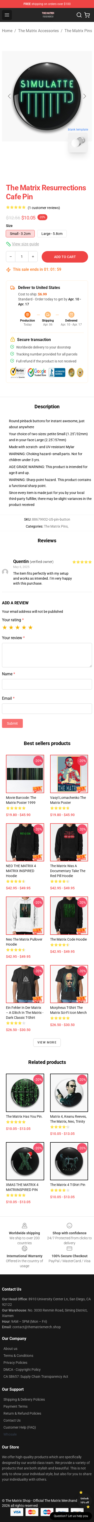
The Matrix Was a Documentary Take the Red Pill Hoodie (67, 871)
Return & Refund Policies (22, 1413)
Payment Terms (15, 1406)
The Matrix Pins (78, 30)
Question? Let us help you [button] (71, 1516)
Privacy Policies (15, 1363)
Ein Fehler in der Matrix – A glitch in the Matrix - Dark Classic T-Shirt (24, 1013)
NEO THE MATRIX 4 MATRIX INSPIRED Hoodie (21, 871)
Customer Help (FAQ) (19, 1427)
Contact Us (12, 1420)
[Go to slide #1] (34, 167)
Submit (12, 723)
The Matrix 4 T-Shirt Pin (67, 1185)
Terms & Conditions (18, 1356)
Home (7, 30)
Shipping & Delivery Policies (24, 1399)
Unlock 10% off (84, 1500)
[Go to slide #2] (60, 167)
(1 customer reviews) (44, 208)
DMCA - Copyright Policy (22, 1370)
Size (9, 226)
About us (10, 1349)
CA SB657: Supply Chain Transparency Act (35, 1377)
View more (47, 1042)
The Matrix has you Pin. (24, 1116)
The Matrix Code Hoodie (68, 939)
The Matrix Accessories (38, 30)
